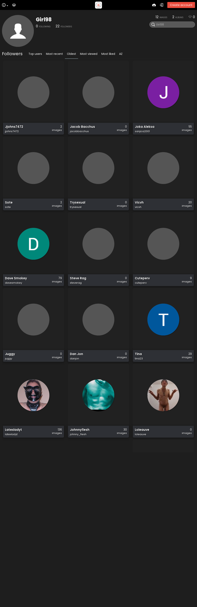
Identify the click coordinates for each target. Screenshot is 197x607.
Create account (181, 5)
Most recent (54, 54)
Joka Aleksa (144, 129)
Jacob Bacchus (82, 129)
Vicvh (139, 207)
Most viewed (88, 54)
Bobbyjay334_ (146, 517)
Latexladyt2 (14, 595)
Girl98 (44, 19)
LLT (72, 517)
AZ (121, 54)
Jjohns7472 (14, 129)
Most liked (108, 54)
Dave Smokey (16, 284)
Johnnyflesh (79, 440)
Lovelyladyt (14, 517)
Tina (138, 362)
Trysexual (77, 207)
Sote (9, 207)
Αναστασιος (78, 595)
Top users (35, 54)
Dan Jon (76, 362)
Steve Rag (78, 284)
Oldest (71, 54)
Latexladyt (13, 440)
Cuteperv (142, 284)
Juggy (10, 362)
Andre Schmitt (146, 595)
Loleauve (142, 440)
